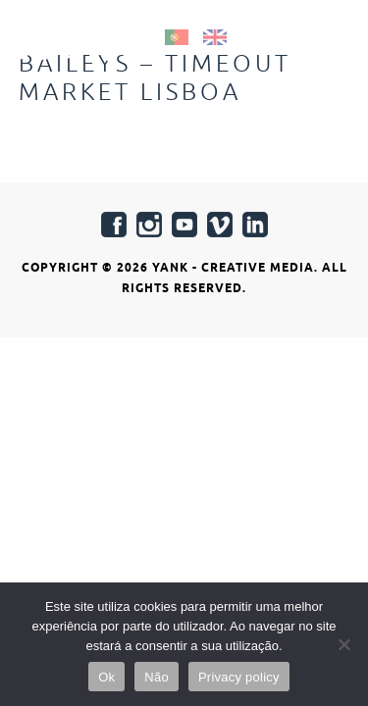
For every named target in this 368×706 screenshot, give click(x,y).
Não (156, 677)
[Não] (343, 644)
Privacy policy (239, 677)
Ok (106, 677)
